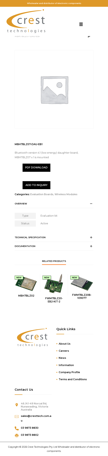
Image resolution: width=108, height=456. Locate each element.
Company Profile (69, 372)
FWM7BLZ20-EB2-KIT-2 (54, 300)
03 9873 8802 (29, 435)
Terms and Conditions (73, 379)
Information (66, 365)
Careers (64, 350)
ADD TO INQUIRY (36, 185)
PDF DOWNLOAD (36, 167)
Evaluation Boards (41, 194)
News (62, 357)
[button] (81, 25)
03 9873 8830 (29, 427)
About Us (64, 343)
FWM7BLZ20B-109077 (81, 296)
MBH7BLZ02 (26, 295)
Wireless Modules (66, 194)
